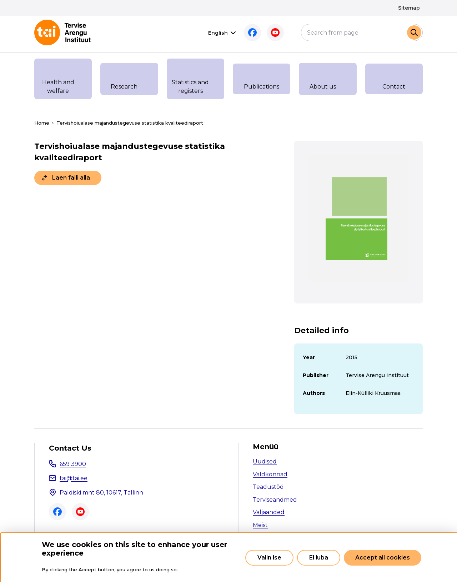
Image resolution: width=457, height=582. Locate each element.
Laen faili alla (71, 177)
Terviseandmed (275, 499)
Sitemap (409, 8)
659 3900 (73, 464)
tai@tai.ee (73, 478)
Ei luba (318, 557)
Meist (260, 525)
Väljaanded (269, 512)
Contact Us (70, 448)
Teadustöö (268, 486)
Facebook (241, 32)
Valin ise (269, 557)
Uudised (265, 461)
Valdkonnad (270, 474)
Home (41, 123)
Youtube (264, 32)
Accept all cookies (382, 557)
